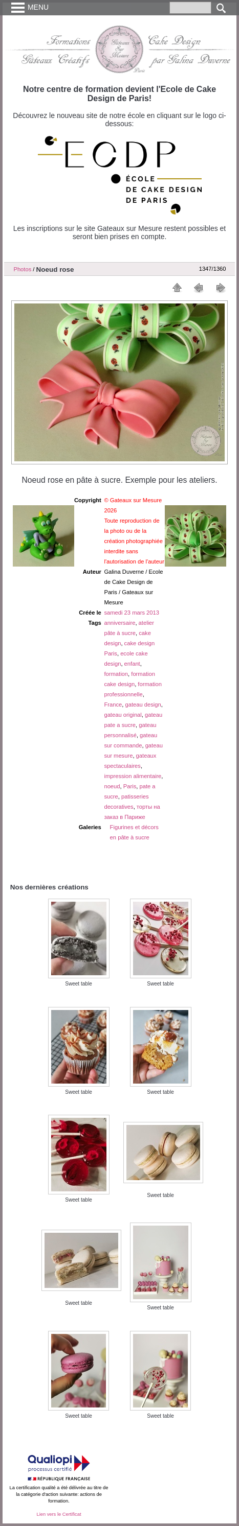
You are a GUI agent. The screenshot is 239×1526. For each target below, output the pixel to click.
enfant (132, 664)
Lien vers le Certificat (58, 1514)
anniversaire (119, 623)
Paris (130, 786)
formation (116, 674)
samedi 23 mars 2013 (131, 612)
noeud (112, 786)
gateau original (122, 715)
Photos (22, 269)
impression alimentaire (132, 776)
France (113, 704)
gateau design (143, 704)
